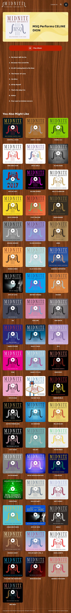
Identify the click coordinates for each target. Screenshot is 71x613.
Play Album (35, 48)
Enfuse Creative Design (62, 611)
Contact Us (54, 4)
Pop (34, 22)
